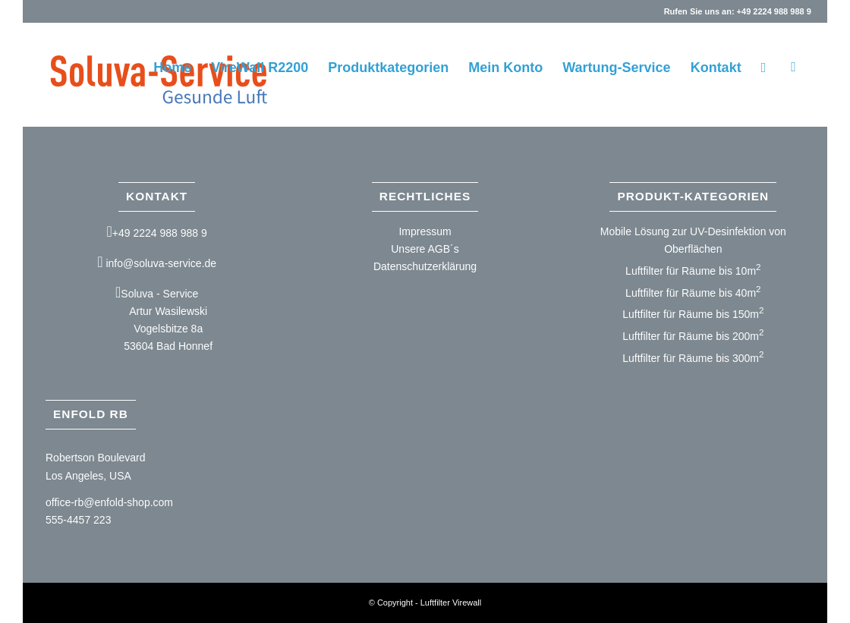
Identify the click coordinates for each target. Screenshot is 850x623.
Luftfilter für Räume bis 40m (692, 293)
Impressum (424, 231)
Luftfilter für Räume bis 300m (692, 358)
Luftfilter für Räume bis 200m (692, 336)
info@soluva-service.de (160, 263)
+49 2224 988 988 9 (159, 233)
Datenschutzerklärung (425, 266)
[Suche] (763, 67)
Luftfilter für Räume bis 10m (692, 271)
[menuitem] (172, 67)
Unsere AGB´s (424, 249)
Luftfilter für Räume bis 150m (692, 314)
